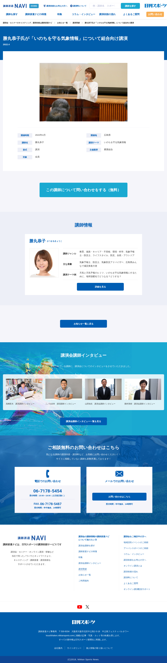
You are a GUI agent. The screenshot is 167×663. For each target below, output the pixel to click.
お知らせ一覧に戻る (83, 324)
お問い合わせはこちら (119, 496)
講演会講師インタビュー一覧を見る (83, 421)
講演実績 (76, 23)
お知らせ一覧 (62, 23)
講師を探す (130, 6)
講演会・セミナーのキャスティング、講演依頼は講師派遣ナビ (27, 23)
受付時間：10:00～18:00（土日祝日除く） (47, 492)
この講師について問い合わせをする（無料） (83, 190)
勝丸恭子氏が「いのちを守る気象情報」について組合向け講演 (109, 23)
